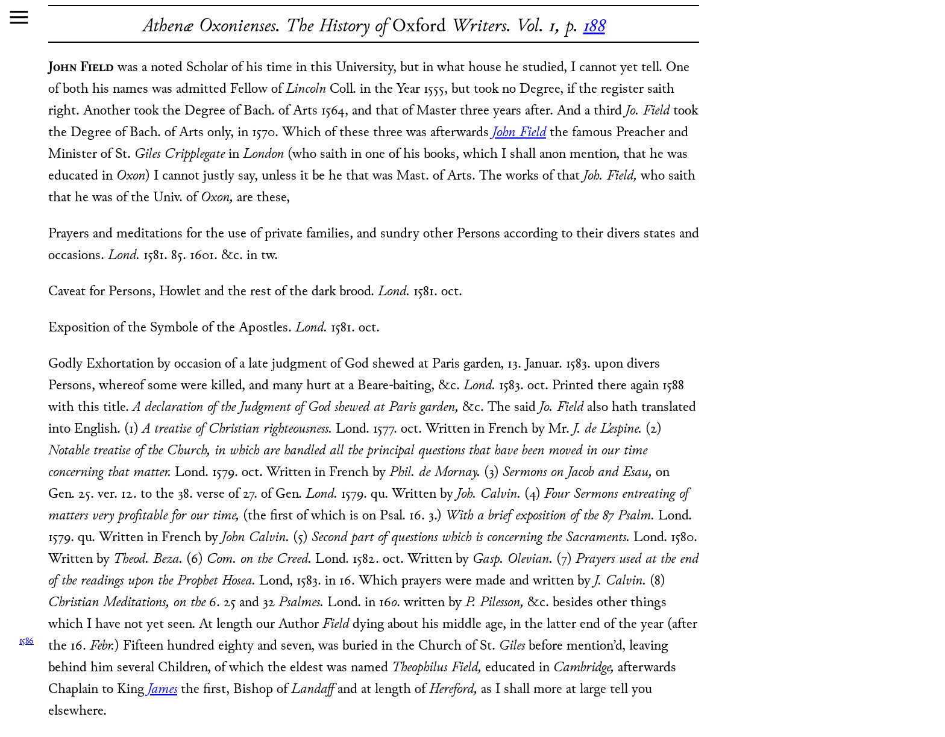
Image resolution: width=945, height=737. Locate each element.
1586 (26, 641)
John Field (519, 133)
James (162, 689)
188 (594, 26)
